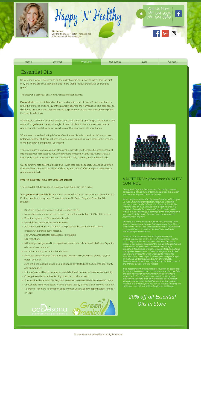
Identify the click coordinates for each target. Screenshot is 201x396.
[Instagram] (173, 33)
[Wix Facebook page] (178, 13)
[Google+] (165, 33)
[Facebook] (156, 33)
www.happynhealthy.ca (92, 334)
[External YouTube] (152, 97)
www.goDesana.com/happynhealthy (85, 288)
